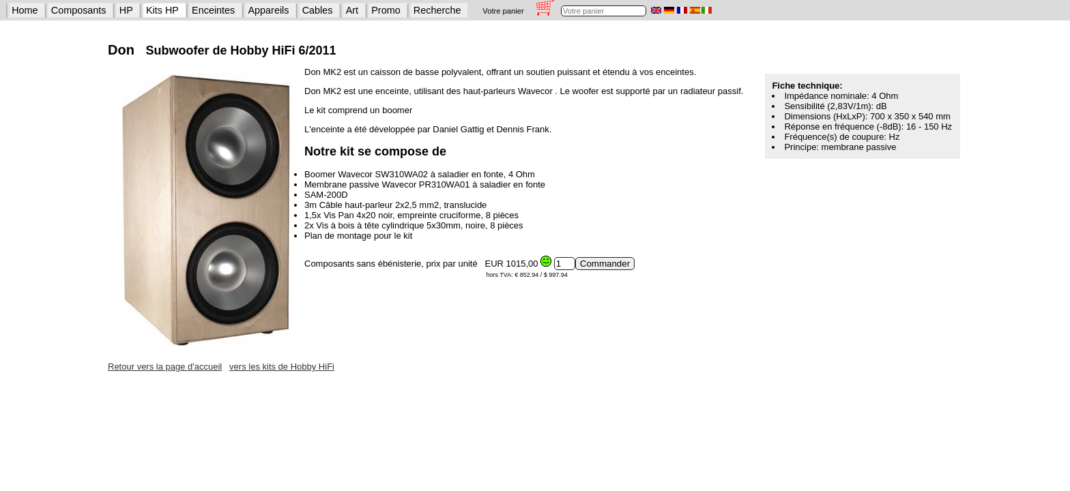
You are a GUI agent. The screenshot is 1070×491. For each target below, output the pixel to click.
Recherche (437, 10)
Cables (317, 10)
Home (25, 10)
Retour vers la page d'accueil (165, 366)
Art (352, 10)
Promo (385, 10)
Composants (78, 10)
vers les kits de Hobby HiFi (281, 366)
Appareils (268, 10)
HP (126, 10)
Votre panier (502, 11)
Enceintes (213, 10)
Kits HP (162, 10)
